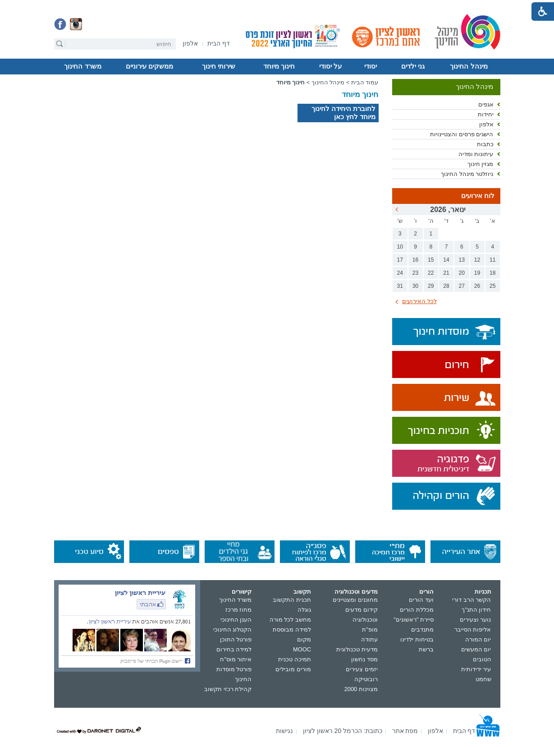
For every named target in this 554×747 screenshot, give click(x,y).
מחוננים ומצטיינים (355, 599)
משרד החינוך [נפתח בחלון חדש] (235, 599)
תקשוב (302, 591)
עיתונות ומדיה (476, 154)
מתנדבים (422, 629)
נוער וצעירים (475, 619)
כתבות (485, 144)
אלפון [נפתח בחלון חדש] (486, 124)
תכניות (483, 591)
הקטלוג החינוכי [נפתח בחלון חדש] (232, 629)
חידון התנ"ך (476, 609)
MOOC (302, 649)
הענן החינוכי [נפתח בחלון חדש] (236, 619)
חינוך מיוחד (279, 66)
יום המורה (478, 639)
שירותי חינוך (218, 66)
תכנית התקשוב (292, 599)
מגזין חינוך (480, 164)
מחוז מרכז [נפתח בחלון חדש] (238, 609)
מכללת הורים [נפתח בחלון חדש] (417, 609)
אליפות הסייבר (472, 629)
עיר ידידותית (476, 669)
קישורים (242, 591)
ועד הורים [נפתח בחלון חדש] (421, 599)
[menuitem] (190, 43)
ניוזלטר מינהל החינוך (467, 174)
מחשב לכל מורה (290, 619)
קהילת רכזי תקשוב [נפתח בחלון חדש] (228, 689)
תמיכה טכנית (294, 659)
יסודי (370, 66)
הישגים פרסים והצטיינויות (461, 134)
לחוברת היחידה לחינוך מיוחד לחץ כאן (343, 112)
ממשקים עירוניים (149, 66)
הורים (426, 591)
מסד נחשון (364, 659)
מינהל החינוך (468, 66)
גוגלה (304, 609)
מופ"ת (370, 629)
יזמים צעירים (362, 669)
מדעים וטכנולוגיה (356, 591)
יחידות (486, 114)
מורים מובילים (293, 669)
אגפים (486, 104)
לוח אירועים (477, 195)
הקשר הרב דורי (471, 599)
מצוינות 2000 (361, 689)
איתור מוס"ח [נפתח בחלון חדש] (236, 659)
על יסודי (330, 66)
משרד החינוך (82, 66)
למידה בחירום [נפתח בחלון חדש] (234, 649)
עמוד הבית (365, 82)
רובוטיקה (366, 679)
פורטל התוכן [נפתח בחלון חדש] (236, 639)
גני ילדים (413, 66)
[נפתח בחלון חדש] (190, 44)
